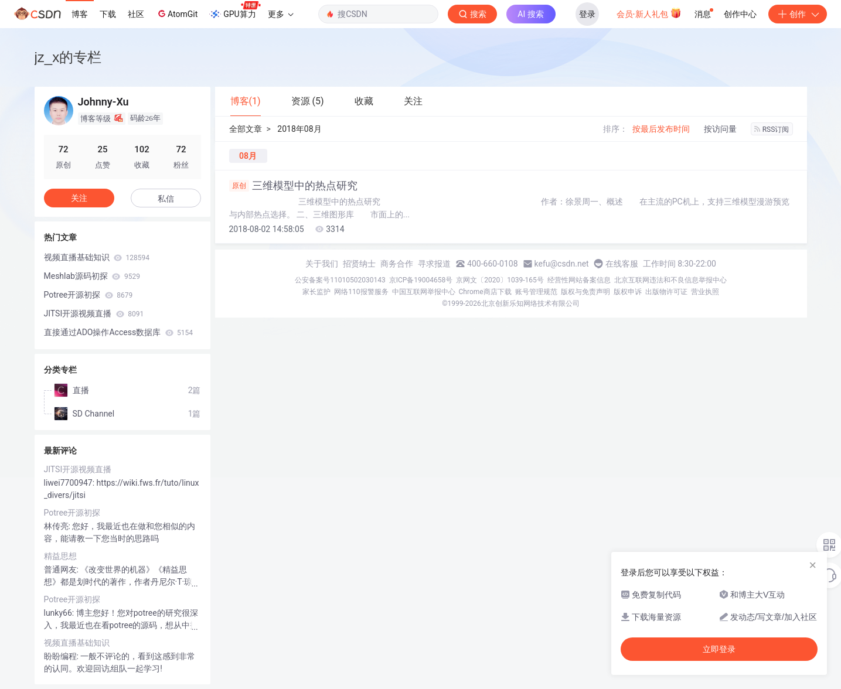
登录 (587, 14)
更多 (281, 14)
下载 (108, 14)
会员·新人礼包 (649, 13)
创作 (797, 14)
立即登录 (719, 649)
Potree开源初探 (88, 294)
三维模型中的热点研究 (293, 186)
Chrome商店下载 (485, 292)
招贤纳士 (359, 263)
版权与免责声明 (585, 292)
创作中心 (740, 14)
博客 (79, 14)
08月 (248, 156)
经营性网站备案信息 (579, 280)
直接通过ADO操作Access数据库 (118, 332)
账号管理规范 (536, 292)
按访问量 (720, 129)
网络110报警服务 (361, 292)
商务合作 (396, 263)
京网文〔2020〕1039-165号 (500, 280)
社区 (136, 14)
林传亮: (58, 526)
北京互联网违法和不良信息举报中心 (670, 280)
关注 (79, 198)
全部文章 (245, 129)
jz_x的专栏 (68, 57)
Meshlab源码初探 (92, 276)
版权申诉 (628, 292)
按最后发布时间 (661, 129)
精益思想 (60, 556)
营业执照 (705, 292)
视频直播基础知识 (96, 257)
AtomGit (177, 13)
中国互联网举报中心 (423, 292)
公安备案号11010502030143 (340, 280)
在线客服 (621, 263)
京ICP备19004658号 (421, 280)
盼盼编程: (62, 656)
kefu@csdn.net (561, 263)
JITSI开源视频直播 (94, 313)
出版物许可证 (666, 292)
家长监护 (316, 292)
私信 (166, 198)
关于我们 (321, 263)
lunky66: (60, 613)
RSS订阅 (771, 129)
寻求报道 (434, 263)
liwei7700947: (70, 482)
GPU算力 (234, 10)
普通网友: (62, 569)
